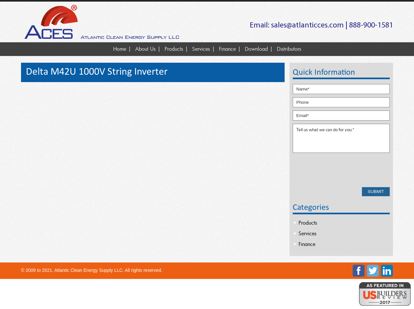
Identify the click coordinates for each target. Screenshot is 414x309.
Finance (227, 48)
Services (201, 48)
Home (119, 48)
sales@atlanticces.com (307, 25)
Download (256, 48)
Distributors (289, 48)
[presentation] (342, 169)
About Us (145, 48)
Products (174, 48)
